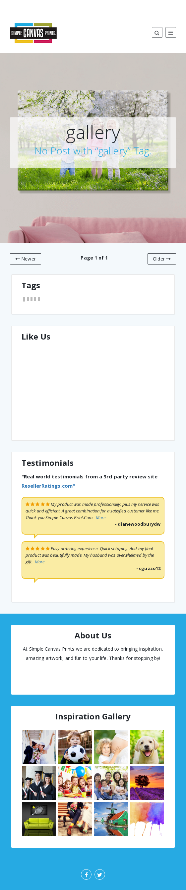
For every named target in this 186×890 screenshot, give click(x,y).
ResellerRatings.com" (48, 485)
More (100, 517)
